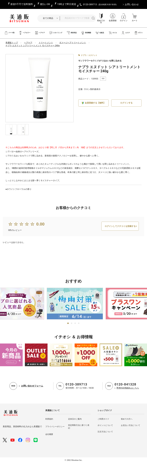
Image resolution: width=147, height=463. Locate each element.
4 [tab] (79, 323)
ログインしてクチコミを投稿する (120, 236)
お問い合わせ (132, 4)
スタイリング (55, 33)
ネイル (112, 33)
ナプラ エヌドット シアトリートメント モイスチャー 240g (32, 45)
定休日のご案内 (75, 419)
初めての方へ (126, 419)
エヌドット (92, 55)
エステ (125, 33)
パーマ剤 (9, 33)
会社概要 (49, 434)
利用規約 (49, 419)
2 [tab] (72, 323)
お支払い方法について (130, 425)
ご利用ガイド (103, 419)
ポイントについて (105, 425)
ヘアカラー (24, 33)
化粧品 (99, 33)
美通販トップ (11, 42)
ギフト (138, 33)
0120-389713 (76, 384)
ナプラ (83, 55)
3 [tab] (75, 323)
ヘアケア (40, 33)
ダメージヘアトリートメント (72, 42)
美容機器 (86, 33)
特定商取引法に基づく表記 (78, 426)
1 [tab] (68, 323)
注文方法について (105, 432)
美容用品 (72, 33)
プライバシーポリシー (55, 426)
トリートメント (46, 42)
